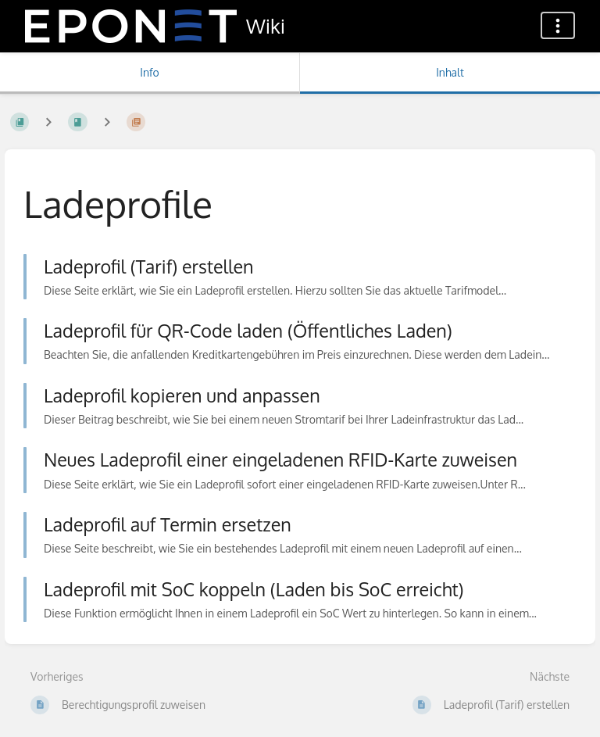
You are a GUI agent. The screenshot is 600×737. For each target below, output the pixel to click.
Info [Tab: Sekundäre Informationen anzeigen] (149, 72)
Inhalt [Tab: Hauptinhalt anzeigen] (450, 72)
